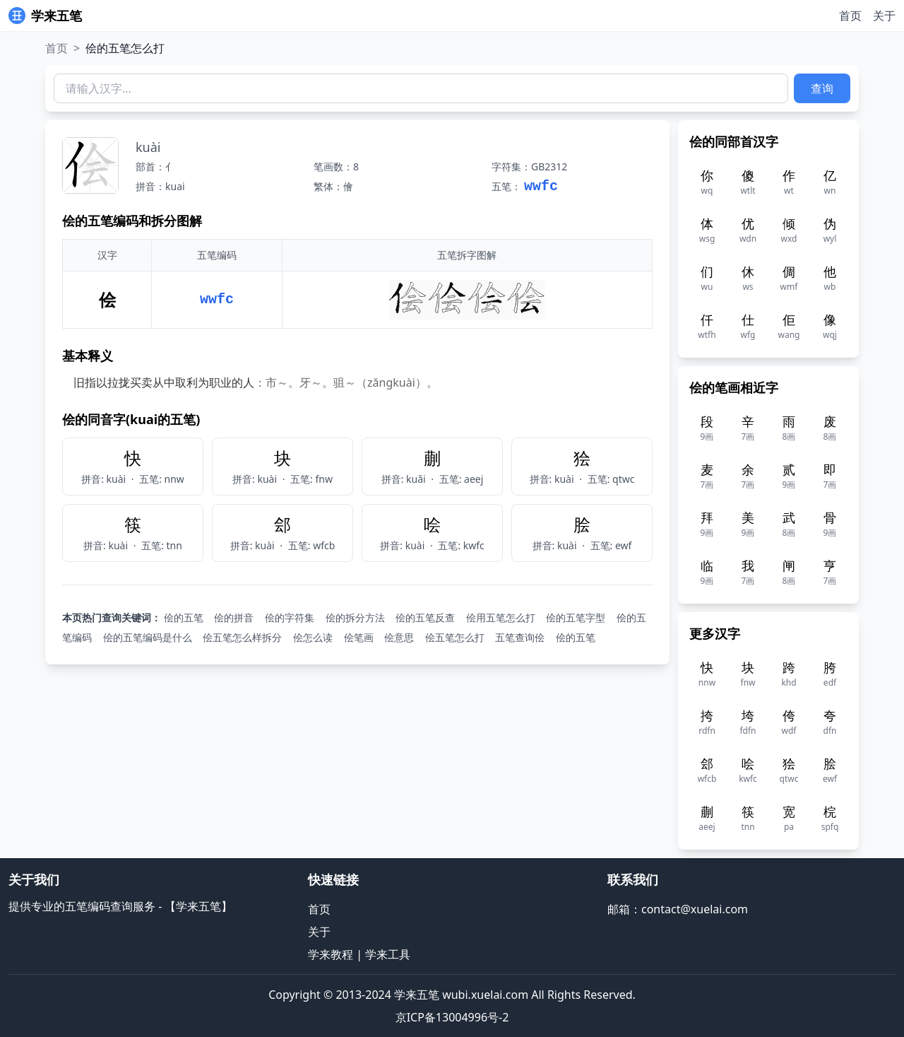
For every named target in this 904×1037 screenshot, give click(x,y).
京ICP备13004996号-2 (452, 1017)
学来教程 (330, 954)
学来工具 (387, 954)
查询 (822, 88)
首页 (850, 15)
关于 (884, 15)
